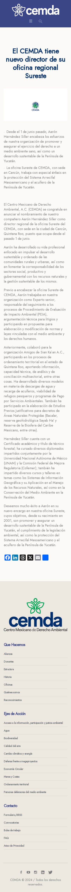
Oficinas (8, 685)
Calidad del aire (12, 746)
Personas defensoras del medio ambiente (25, 792)
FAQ (6, 838)
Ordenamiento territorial (16, 784)
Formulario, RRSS (13, 815)
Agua (6, 730)
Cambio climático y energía (18, 754)
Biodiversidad (11, 738)
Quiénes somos (12, 692)
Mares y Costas (11, 777)
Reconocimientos (12, 700)
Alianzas (8, 654)
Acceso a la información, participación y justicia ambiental (33, 723)
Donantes (8, 661)
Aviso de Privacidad (14, 846)
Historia (8, 677)
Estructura (9, 669)
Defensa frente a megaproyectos (20, 761)
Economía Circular (13, 769)
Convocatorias (11, 823)
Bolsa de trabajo (12, 830)
